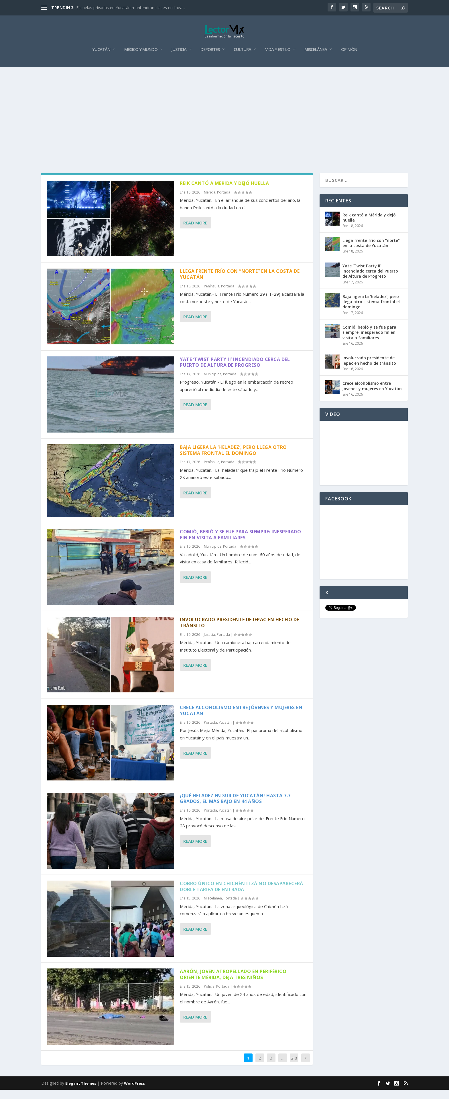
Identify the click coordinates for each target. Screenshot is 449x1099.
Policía (209, 995)
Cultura (242, 58)
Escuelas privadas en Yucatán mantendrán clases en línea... (130, 7)
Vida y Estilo (277, 58)
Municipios (212, 383)
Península (211, 295)
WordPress (134, 1092)
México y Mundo (140, 58)
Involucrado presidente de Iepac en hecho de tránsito (239, 632)
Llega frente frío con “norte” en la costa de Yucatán (240, 283)
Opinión (349, 58)
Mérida (209, 201)
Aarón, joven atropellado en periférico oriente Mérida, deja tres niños (233, 983)
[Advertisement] (224, 119)
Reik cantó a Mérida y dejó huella (224, 192)
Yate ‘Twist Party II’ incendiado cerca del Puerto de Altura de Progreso (235, 371)
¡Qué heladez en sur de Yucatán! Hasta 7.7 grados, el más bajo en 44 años (235, 808)
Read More (195, 232)
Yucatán (101, 58)
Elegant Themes (80, 1092)
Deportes (210, 58)
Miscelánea (315, 58)
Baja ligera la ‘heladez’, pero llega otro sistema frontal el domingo (233, 459)
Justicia (179, 58)
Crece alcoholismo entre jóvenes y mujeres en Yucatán (241, 719)
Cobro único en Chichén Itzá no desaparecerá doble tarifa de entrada (241, 895)
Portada (223, 201)
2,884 (294, 1071)
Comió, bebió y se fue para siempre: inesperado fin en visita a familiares (240, 544)
